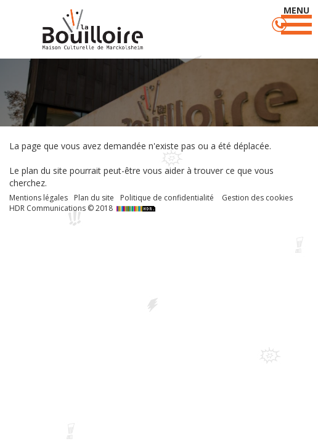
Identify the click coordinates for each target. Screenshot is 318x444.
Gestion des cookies (257, 197)
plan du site (44, 170)
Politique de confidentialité (167, 197)
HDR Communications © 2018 (83, 208)
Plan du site (94, 197)
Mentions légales (38, 197)
